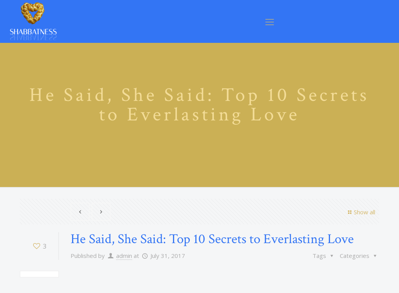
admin (124, 255)
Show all (360, 212)
